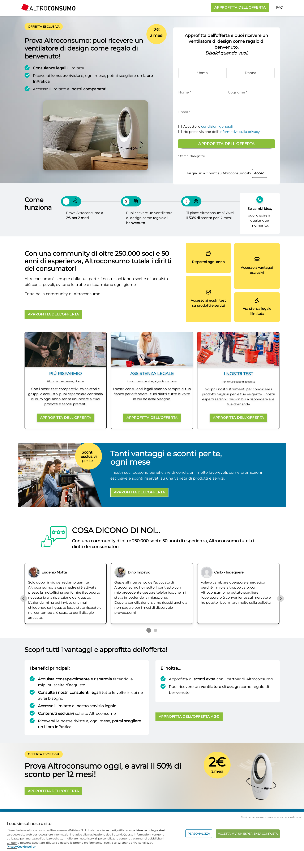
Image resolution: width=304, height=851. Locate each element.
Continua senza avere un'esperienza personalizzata (271, 817)
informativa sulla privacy (239, 132)
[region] (152, 831)
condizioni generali (217, 126)
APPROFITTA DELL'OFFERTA (239, 7)
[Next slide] (280, 598)
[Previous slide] (23, 598)
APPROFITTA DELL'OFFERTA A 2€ (189, 717)
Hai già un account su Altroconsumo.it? (226, 173)
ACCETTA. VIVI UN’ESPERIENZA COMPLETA (248, 833)
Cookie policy (26, 846)
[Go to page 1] (148, 630)
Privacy (12, 846)
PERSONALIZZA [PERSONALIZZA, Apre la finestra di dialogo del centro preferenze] (199, 833)
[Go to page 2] (155, 630)
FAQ (279, 7)
